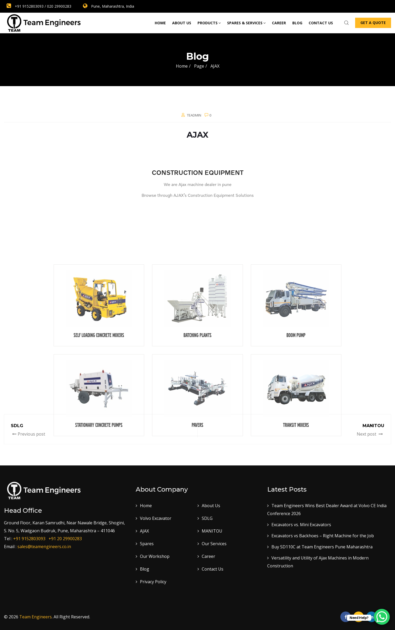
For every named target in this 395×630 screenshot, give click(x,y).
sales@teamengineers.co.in (44, 546)
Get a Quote (373, 22)
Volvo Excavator (155, 518)
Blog (297, 22)
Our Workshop (155, 556)
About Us (181, 22)
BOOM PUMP (295, 457)
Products (209, 22)
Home (160, 22)
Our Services (214, 544)
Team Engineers (35, 617)
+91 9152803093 (30, 539)
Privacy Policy (153, 582)
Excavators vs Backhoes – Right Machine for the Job (322, 536)
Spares (147, 544)
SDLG (207, 518)
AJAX (144, 531)
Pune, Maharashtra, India (108, 6)
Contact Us (212, 569)
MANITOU (212, 531)
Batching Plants (197, 457)
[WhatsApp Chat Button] (382, 617)
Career (279, 22)
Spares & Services (246, 22)
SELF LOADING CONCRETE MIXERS (99, 457)
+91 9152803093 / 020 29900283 (39, 6)
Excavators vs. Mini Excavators (301, 525)
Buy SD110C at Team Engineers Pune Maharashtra (322, 547)
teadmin (194, 115)
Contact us (321, 22)
